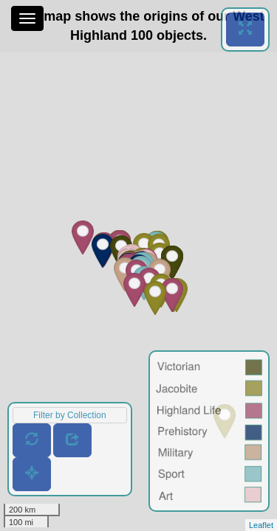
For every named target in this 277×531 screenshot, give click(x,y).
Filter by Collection (69, 415)
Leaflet (261, 525)
